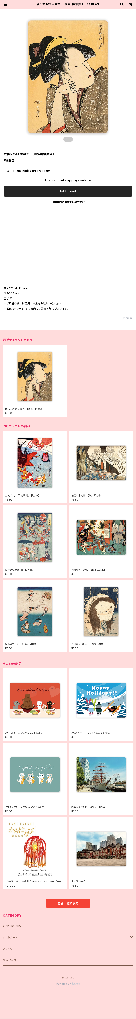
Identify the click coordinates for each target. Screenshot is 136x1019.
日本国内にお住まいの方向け (68, 202)
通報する (127, 317)
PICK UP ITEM (12, 926)
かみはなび (10, 959)
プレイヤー (9, 948)
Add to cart (68, 191)
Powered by (68, 983)
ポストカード (10, 937)
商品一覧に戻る (68, 903)
